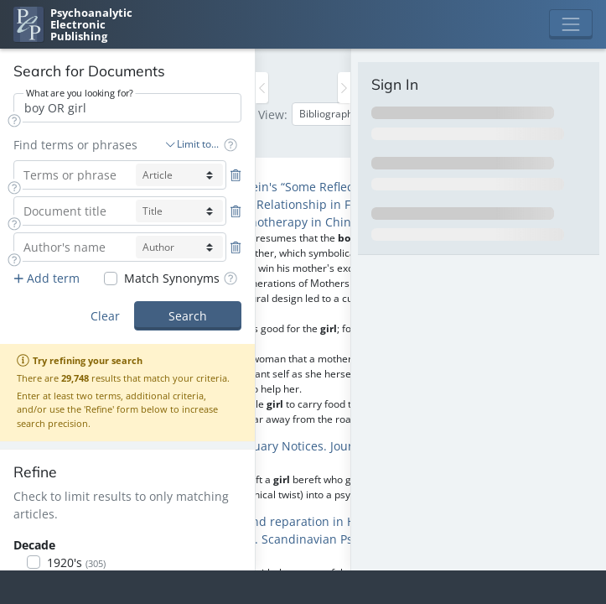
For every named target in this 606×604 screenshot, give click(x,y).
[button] (14, 120)
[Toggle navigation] (571, 24)
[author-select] (179, 247)
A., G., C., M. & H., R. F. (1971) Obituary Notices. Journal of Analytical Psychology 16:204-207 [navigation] (285, 454)
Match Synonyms (172, 278)
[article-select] (179, 175)
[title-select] (179, 211)
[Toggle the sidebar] (262, 87)
